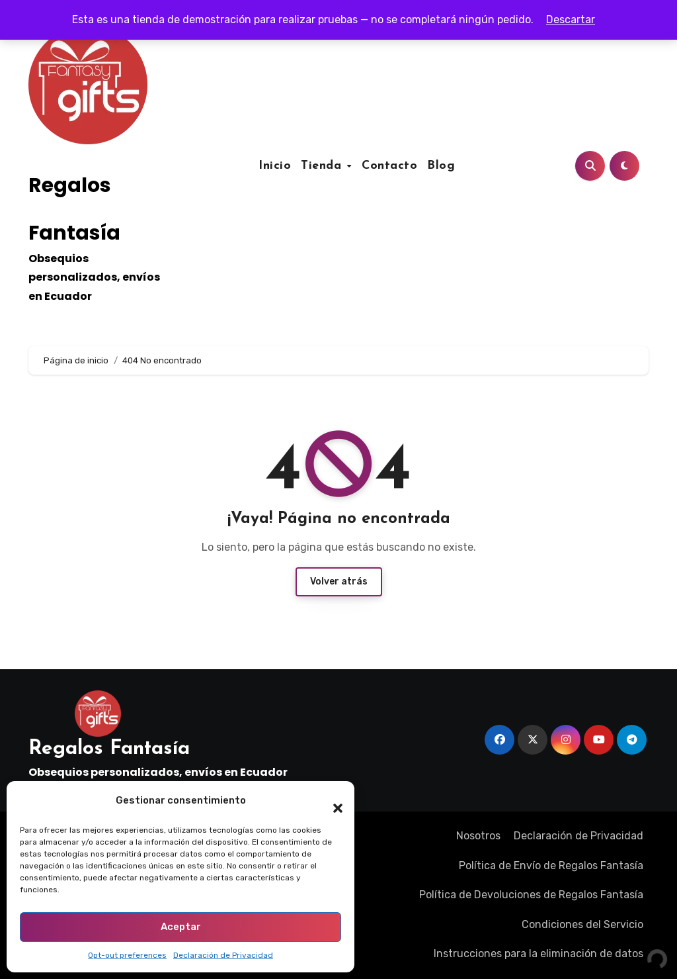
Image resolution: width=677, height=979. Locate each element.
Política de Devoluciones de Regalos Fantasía (531, 894)
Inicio (275, 166)
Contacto (389, 166)
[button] (331, 801)
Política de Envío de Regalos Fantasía (551, 865)
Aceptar (181, 927)
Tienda (323, 166)
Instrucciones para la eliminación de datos (538, 953)
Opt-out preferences (127, 955)
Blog (441, 166)
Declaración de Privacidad (223, 955)
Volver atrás (339, 581)
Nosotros (478, 835)
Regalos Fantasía (109, 749)
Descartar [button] (570, 19)
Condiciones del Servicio (582, 924)
